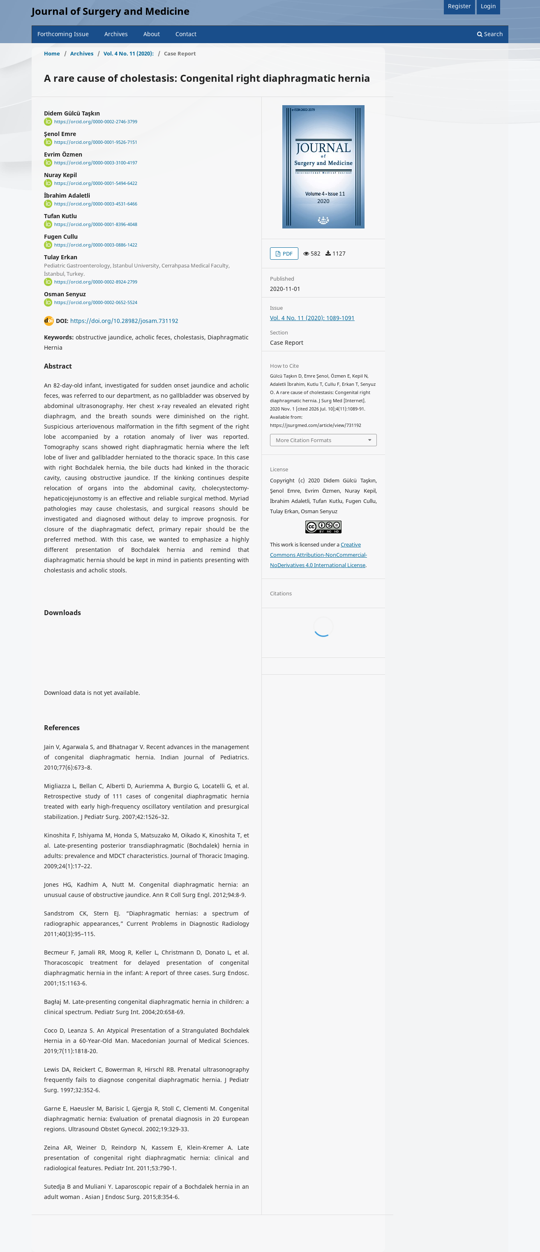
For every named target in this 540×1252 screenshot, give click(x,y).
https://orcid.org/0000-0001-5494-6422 (95, 183)
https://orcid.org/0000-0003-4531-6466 (95, 204)
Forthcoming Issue (63, 34)
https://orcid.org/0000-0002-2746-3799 (95, 122)
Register (459, 6)
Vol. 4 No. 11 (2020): (129, 53)
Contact (185, 34)
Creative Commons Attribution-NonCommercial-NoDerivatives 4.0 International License (318, 555)
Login (488, 6)
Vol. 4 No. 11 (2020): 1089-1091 (312, 318)
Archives (116, 34)
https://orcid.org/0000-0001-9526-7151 (95, 142)
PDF (287, 253)
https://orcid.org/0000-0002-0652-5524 (95, 302)
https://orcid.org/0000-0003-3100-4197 (95, 163)
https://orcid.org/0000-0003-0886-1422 (95, 245)
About (151, 34)
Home (52, 53)
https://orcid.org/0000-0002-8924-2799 (95, 282)
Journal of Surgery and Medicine (110, 11)
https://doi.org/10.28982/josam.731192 (124, 321)
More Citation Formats (303, 440)
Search (490, 34)
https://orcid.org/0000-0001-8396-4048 (95, 224)
